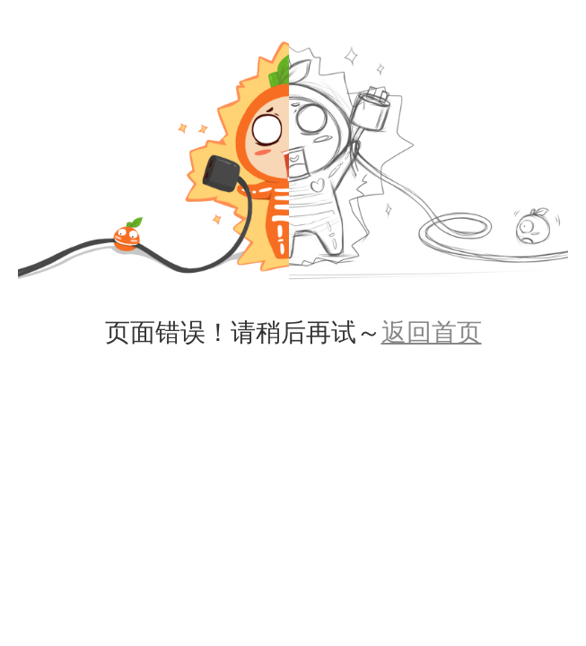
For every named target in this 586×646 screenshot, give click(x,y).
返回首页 (431, 332)
